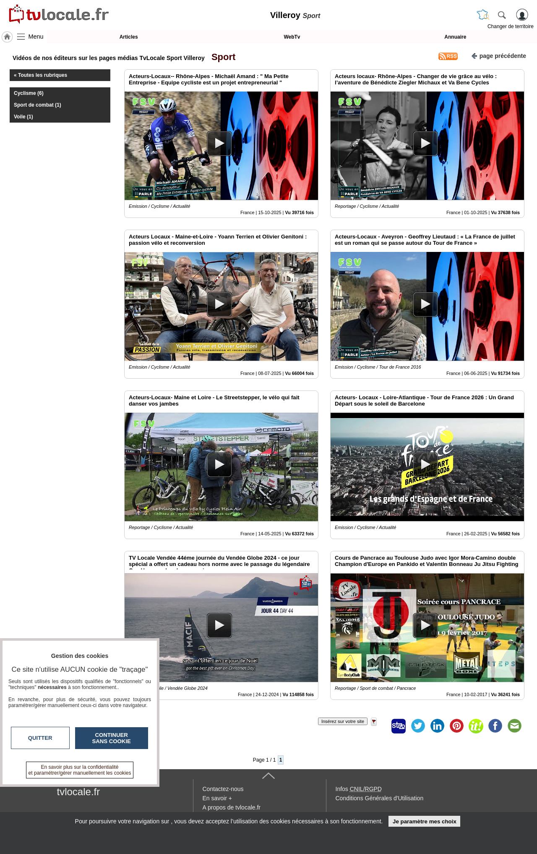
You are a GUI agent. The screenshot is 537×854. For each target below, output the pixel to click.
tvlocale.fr (78, 791)
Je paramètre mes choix (424, 821)
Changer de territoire (510, 26)
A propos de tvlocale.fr (232, 807)
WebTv (292, 37)
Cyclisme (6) (29, 93)
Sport (221, 57)
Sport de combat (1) (37, 105)
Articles (129, 37)
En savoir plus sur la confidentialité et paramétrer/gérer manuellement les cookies (80, 770)
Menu (36, 36)
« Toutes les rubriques (40, 75)
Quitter (40, 738)
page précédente (498, 55)
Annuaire (455, 37)
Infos (359, 789)
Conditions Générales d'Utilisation (380, 798)
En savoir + (217, 798)
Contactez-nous (223, 789)
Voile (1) (23, 117)
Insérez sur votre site (342, 721)
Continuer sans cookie (111, 738)
